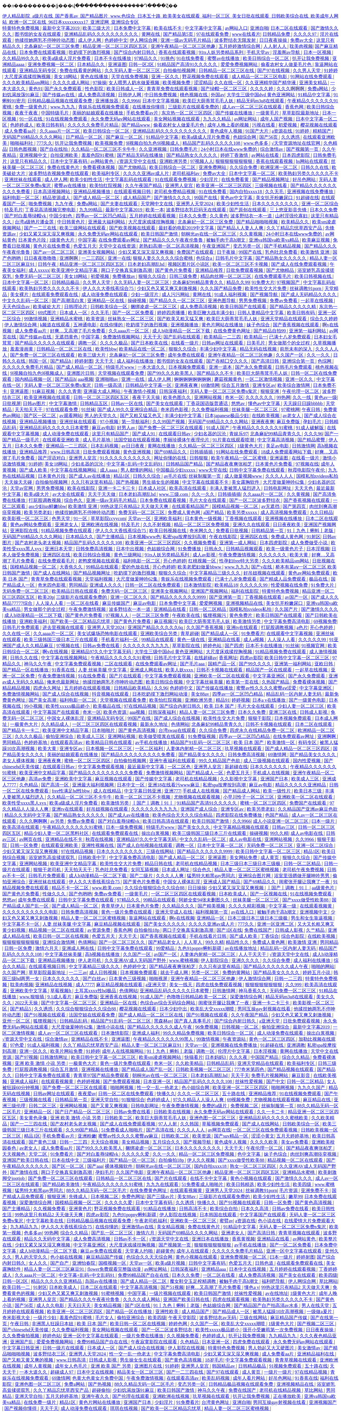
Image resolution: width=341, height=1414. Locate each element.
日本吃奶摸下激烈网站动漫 (160, 694)
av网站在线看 (265, 155)
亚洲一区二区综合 (319, 203)
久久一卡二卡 (271, 1111)
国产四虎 (234, 645)
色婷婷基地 (36, 742)
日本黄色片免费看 (274, 464)
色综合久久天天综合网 (150, 1257)
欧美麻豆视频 (316, 240)
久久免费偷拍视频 (21, 1335)
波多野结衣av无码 (218, 1317)
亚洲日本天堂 (59, 548)
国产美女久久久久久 (165, 924)
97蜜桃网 (290, 409)
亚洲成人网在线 (146, 669)
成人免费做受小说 (309, 542)
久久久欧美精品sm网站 (26, 82)
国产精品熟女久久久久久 (192, 155)
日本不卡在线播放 (113, 58)
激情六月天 (47, 948)
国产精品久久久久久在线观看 (45, 342)
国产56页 (269, 137)
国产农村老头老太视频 (38, 542)
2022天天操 (27, 1002)
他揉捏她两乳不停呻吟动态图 (45, 40)
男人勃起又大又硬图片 (271, 1347)
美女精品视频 (136, 1142)
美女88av (200, 694)
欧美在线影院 (81, 488)
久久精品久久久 (178, 905)
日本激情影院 (198, 585)
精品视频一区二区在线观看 (57, 930)
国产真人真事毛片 (193, 1020)
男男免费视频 (253, 300)
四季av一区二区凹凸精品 (101, 215)
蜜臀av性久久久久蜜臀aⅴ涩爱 (266, 688)
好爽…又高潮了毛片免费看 (78, 330)
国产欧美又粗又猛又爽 (180, 318)
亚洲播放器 (107, 100)
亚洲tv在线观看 (242, 627)
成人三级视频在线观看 (267, 760)
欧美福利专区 (106, 173)
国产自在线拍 (54, 149)
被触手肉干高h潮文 (226, 240)
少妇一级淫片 (145, 294)
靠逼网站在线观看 (148, 918)
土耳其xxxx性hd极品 (95, 990)
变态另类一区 (247, 246)
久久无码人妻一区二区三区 (133, 70)
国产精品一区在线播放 (26, 669)
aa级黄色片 (324, 887)
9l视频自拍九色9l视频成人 (153, 143)
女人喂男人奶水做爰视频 (135, 82)
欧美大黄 (299, 554)
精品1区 (122, 476)
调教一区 (88, 342)
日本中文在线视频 (248, 1269)
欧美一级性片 (277, 790)
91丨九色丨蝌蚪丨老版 (310, 530)
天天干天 (152, 336)
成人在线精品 (107, 790)
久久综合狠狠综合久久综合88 (155, 887)
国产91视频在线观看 (45, 1014)
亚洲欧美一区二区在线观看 (222, 675)
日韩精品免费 (276, 34)
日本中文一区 (131, 784)
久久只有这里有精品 (92, 482)
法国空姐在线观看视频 (137, 439)
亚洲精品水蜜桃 (67, 318)
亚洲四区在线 (254, 536)
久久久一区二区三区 (198, 1093)
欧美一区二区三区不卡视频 (241, 264)
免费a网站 (318, 88)
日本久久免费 (324, 209)
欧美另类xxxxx (242, 512)
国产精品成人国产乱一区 (148, 1069)
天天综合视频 (105, 1142)
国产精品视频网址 (271, 179)
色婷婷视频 (89, 1081)
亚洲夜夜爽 (187, 385)
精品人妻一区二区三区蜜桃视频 (247, 869)
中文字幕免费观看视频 (78, 663)
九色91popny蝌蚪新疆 (200, 948)
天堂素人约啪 (139, 1251)
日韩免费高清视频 (95, 548)
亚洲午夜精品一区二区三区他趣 (184, 46)
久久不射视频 (157, 524)
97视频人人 (201, 161)
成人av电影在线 (307, 833)
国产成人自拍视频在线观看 (145, 845)
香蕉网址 (228, 657)
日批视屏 (11, 403)
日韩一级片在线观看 (63, 1347)
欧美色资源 (115, 712)
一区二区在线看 (83, 603)
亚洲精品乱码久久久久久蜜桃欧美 (274, 1117)
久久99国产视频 (169, 421)
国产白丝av (95, 978)
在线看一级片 (185, 342)
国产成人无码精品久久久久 (309, 294)
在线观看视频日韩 (133, 191)
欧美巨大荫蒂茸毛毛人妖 (208, 100)
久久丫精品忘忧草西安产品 (295, 227)
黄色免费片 (241, 615)
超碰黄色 (165, 1251)
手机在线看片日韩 (208, 936)
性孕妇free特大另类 (239, 560)
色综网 (325, 361)
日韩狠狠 (199, 457)
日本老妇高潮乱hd (147, 264)
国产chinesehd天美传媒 (26, 1329)
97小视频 (110, 421)
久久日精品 (321, 512)
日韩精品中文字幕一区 (149, 385)
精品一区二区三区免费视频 (202, 524)
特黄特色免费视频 (21, 28)
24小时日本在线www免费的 (229, 149)
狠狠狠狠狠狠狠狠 (234, 161)
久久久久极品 (114, 342)
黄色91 (35, 88)
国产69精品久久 (171, 451)
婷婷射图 (83, 361)
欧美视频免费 (177, 82)
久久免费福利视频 (210, 409)
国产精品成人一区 (220, 633)
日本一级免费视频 (125, 827)
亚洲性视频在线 (98, 845)
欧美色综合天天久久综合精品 (183, 815)
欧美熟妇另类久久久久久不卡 (308, 173)
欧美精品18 (226, 585)
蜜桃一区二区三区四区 (87, 760)
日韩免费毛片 (184, 149)
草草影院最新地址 (301, 112)
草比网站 (328, 1281)
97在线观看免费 (213, 34)
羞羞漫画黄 (22, 349)
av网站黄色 (103, 161)
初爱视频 (288, 125)
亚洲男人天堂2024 (195, 203)
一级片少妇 (45, 1317)
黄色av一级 (325, 397)
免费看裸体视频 (99, 167)
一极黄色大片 (24, 724)
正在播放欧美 (287, 1396)
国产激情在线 (24, 1172)
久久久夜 (239, 1057)
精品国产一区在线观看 (269, 669)
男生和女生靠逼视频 (312, 918)
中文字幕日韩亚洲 (143, 790)
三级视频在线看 (271, 185)
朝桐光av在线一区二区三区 (209, 233)
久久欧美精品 (190, 1063)
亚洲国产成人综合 (199, 809)
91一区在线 (31, 118)
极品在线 (319, 579)
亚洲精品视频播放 (92, 191)
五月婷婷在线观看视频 (153, 215)
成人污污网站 (176, 294)
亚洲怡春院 (84, 1263)
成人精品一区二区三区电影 (260, 76)
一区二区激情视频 (264, 379)
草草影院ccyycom (108, 518)
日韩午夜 (47, 264)
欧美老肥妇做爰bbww (200, 566)
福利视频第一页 (212, 912)
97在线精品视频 (140, 706)
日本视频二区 (105, 1196)
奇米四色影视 (175, 409)
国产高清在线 (160, 1129)
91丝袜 (88, 409)
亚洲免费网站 (213, 167)
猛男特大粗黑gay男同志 (211, 875)
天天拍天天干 (29, 409)
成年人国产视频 (277, 118)
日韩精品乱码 (73, 1020)
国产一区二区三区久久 (122, 942)
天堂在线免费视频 (130, 76)
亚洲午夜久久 (95, 1396)
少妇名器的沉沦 (210, 433)
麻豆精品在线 (317, 1099)
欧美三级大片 (97, 28)
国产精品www (136, 125)
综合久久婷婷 (324, 318)
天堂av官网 (22, 488)
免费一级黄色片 (31, 106)
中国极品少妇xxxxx (176, 470)
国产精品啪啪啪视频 (257, 221)
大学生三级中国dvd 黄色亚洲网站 (261, 94)
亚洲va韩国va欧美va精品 (274, 240)
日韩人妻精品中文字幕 (261, 312)
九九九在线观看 (163, 1184)
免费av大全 (302, 40)
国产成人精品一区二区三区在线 (151, 1014)
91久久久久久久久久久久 (126, 457)
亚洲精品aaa (214, 1269)
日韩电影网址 (278, 488)
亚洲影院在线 (24, 530)
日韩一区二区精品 (208, 609)
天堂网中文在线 (157, 203)
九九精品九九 (24, 1226)
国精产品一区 (222, 663)
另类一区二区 (205, 972)
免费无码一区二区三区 (38, 276)
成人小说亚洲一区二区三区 (281, 821)
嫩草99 (295, 1196)
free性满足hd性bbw (71, 790)
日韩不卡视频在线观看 (220, 669)
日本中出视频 (130, 548)
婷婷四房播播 (171, 312)
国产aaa (95, 1166)
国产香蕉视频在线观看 (296, 324)
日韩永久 (214, 548)
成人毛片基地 (97, 439)
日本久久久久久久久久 (275, 203)
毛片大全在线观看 (208, 500)
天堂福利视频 (99, 579)
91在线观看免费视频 (176, 179)
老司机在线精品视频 (196, 778)
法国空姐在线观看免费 (92, 1014)
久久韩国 (190, 1123)
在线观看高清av (66, 742)
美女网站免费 (244, 857)
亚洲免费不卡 (315, 1190)
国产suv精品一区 (231, 1136)
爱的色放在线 (136, 566)
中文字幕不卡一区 (21, 924)
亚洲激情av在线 (138, 1226)
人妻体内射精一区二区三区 (194, 748)
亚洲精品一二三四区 (67, 445)
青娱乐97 (238, 433)
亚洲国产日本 (274, 778)
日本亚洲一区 (157, 1081)
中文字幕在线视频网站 (74, 470)
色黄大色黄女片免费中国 (98, 1378)
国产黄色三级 (43, 1142)
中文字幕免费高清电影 (287, 621)
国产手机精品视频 (283, 246)
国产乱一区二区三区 (112, 1232)
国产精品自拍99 (270, 330)
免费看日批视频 (232, 530)
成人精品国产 (137, 197)
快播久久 (166, 1093)
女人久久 (38, 1263)
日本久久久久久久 (269, 766)
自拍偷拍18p (147, 930)
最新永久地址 (154, 724)
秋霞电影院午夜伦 (307, 470)
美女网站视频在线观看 (177, 118)
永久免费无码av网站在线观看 (121, 118)
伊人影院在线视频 (178, 1214)
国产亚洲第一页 (226, 597)
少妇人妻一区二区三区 (301, 706)
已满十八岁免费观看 (290, 336)
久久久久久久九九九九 (146, 645)
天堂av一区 (140, 518)
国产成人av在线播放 (90, 476)
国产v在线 (262, 566)
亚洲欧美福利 (168, 518)
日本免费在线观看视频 (43, 52)
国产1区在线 (229, 930)
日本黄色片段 (32, 240)
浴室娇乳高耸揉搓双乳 (52, 857)
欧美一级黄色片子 (285, 548)
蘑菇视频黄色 (228, 379)
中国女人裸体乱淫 (66, 718)
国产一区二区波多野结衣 (255, 500)
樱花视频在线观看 (318, 125)
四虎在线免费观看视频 (219, 984)
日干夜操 (226, 252)
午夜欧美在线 (186, 615)
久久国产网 (14, 972)
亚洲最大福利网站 (107, 221)
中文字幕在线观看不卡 (206, 482)
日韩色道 (265, 1263)
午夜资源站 (235, 1039)
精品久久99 (237, 282)
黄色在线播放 (94, 76)
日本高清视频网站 (52, 191)
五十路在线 (234, 1093)
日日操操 (197, 887)
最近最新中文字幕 (146, 766)
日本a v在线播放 (269, 700)
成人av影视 (205, 554)
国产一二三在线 (40, 227)
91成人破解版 (310, 427)
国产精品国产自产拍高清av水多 (266, 1305)
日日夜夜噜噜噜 (40, 258)
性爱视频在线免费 (290, 585)
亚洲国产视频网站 (210, 591)
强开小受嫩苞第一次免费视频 (273, 1329)
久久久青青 (69, 391)
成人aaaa (109, 470)
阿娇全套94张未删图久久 (205, 899)
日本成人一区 (73, 312)
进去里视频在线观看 (63, 627)
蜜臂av (226, 1220)
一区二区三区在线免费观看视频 (266, 1129)
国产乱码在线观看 (182, 336)
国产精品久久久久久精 (293, 306)
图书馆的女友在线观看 (38, 34)
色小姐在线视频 (67, 1257)
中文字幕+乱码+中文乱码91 (135, 464)
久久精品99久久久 (21, 58)
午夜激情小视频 (140, 391)
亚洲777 (172, 790)
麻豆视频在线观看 (114, 778)
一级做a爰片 (320, 1311)
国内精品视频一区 (34, 379)
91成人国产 (218, 427)
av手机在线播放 (151, 742)
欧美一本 (155, 209)
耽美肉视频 (301, 46)
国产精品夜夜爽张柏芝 (229, 464)
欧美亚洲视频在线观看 (47, 397)
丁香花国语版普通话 (207, 403)
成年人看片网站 (249, 1378)
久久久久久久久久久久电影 (30, 912)
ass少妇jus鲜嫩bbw (47, 506)
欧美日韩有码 (50, 125)
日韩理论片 (76, 306)
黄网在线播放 (162, 445)
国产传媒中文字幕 (154, 778)
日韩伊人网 (130, 94)
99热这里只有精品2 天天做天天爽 (134, 506)
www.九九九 (63, 106)
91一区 (80, 518)
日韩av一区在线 (127, 403)
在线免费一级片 (40, 1402)
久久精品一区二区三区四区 (206, 445)
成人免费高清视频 (97, 94)
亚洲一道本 (221, 367)
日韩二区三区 (43, 1105)
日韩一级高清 (108, 385)
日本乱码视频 (105, 445)
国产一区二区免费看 (133, 312)
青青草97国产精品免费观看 (101, 1075)
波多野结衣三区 (50, 1353)
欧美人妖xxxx (179, 669)
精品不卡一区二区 (71, 887)
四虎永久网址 (47, 688)
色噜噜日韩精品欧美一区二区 (197, 996)
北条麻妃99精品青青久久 (198, 282)
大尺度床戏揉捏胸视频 (28, 76)
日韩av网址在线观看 (223, 342)
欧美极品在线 (107, 706)
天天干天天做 (102, 494)
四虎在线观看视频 (232, 1299)
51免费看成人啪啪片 (122, 1129)
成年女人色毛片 (71, 1366)
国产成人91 (144, 433)
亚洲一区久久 (165, 76)
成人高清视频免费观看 (284, 512)
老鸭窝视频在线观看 (99, 560)
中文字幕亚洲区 (269, 675)
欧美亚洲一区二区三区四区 (224, 185)
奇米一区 (234, 397)
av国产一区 (297, 597)
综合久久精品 (296, 1057)
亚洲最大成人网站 (102, 391)
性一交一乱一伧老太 (158, 1087)
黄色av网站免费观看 (31, 524)
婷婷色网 (178, 1323)
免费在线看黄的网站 (80, 70)
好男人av (126, 427)
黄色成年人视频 (226, 131)
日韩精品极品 (66, 282)
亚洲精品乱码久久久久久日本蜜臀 (54, 427)
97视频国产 (289, 282)
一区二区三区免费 (151, 615)
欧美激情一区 (281, 742)
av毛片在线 (175, 476)
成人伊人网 (90, 40)
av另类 (57, 821)
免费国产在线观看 (196, 252)
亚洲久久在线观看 (252, 524)
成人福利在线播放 (136, 361)
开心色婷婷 (174, 560)
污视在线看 (264, 125)
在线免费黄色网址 (232, 330)
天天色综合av (16, 306)
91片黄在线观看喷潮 (234, 439)
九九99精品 (91, 209)
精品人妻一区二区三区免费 (207, 712)
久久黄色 (219, 215)
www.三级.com (174, 494)
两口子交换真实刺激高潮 (127, 270)
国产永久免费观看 (63, 88)
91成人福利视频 (231, 294)
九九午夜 (64, 203)
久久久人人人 (279, 476)
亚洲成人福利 (146, 1033)
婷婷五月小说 (317, 972)
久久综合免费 (244, 167)
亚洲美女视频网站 (97, 252)
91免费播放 (190, 548)
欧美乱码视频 (216, 1378)
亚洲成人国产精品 (222, 881)
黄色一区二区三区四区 (272, 1039)
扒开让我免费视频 (311, 58)
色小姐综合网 (196, 1087)
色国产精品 (277, 815)
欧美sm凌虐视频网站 (160, 1057)
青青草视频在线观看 (299, 1232)
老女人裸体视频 (19, 760)
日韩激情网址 (54, 1057)
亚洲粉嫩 (87, 1136)
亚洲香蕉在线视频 (119, 996)
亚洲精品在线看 (170, 609)
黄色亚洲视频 (137, 451)
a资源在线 (282, 131)
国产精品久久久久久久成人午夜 (276, 966)
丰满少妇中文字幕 (219, 349)
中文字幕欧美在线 (45, 1220)
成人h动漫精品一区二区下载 (181, 330)
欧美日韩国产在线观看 (243, 306)
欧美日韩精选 (240, 1184)
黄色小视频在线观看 (251, 1178)
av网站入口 (236, 28)
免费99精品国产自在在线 (144, 1275)
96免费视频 (207, 1027)
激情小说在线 (110, 1027)
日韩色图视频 (23, 149)
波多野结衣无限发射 (235, 40)
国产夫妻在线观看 (119, 203)
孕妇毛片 (313, 421)
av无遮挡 (271, 506)
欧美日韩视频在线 (314, 276)
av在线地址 (276, 1293)
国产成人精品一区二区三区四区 (298, 748)
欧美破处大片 (47, 306)
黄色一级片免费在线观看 (127, 912)
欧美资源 (96, 318)
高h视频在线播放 (103, 954)
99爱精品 (166, 948)
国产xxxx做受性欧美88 (306, 899)
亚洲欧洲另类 (173, 161)
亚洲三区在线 (283, 712)
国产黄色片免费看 (174, 270)
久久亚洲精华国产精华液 (271, 82)
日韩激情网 (303, 445)
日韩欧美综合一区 (109, 306)
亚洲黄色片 (80, 1208)
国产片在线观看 (126, 675)
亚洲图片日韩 (81, 373)
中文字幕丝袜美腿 (205, 681)
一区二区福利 (149, 748)
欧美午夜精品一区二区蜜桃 (239, 457)
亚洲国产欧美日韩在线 (26, 1160)
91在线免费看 (190, 58)
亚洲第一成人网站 (238, 542)
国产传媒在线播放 (234, 112)
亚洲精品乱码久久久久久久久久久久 (101, 34)
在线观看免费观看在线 (55, 294)
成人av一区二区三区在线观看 (252, 106)
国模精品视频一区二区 (235, 506)
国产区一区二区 (40, 415)
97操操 (100, 82)
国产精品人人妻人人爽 (240, 227)
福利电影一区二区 (21, 197)
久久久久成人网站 (72, 82)
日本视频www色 (144, 536)
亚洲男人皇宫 (179, 185)
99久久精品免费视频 (184, 1033)
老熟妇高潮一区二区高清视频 (169, 246)
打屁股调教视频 (45, 500)
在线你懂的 (112, 324)
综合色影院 (293, 936)
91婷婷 (331, 70)
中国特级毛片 (55, 112)
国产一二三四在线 (29, 1123)
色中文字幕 (249, 1154)
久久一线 (302, 397)
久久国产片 (287, 609)
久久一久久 (319, 355)
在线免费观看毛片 (273, 276)
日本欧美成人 (233, 893)
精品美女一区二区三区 (140, 1372)
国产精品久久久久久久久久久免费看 (138, 754)
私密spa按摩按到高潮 (185, 536)
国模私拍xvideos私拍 (317, 476)
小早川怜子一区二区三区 (249, 796)
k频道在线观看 (55, 324)
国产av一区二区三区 (54, 252)
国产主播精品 (110, 536)
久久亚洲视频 (153, 149)
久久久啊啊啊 (291, 88)
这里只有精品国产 (111, 433)
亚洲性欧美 (167, 1311)
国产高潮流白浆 (68, 300)
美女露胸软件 (246, 482)
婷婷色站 (213, 645)
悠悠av (238, 403)
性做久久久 (54, 893)
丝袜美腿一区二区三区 (255, 409)
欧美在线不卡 (168, 28)
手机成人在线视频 (272, 772)
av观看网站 (70, 415)
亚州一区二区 (16, 1020)
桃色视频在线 (194, 94)
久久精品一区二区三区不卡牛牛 (104, 149)
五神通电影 (85, 324)
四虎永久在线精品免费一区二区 (263, 730)
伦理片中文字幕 (234, 1051)
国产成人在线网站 (52, 573)
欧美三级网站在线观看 (83, 227)
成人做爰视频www (243, 476)
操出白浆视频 (155, 833)
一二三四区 (93, 258)
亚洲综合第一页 (299, 361)
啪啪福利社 (22, 143)
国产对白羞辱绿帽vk (25, 215)
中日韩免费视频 (161, 94)
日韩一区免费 (24, 845)
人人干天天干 (252, 954)
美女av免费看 (295, 1142)
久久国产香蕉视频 (205, 627)
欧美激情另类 (247, 621)
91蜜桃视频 (113, 1293)
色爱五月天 (84, 246)
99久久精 (279, 833)
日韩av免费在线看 (101, 645)
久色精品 (29, 784)
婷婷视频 (241, 700)
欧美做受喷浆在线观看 (162, 736)
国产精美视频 (211, 905)
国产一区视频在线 (269, 893)
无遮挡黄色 (67, 336)
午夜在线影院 (223, 536)
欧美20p (46, 597)
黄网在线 (151, 34)
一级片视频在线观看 (170, 1293)
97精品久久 (146, 58)
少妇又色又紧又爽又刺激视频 (167, 288)
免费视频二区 (244, 1105)
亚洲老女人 (67, 524)
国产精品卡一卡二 (21, 730)
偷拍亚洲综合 (60, 736)
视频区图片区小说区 (189, 264)
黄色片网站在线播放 (223, 324)
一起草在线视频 (317, 300)
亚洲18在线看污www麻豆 (174, 784)
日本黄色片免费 (143, 905)
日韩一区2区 (141, 64)
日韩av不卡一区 (130, 1238)
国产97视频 (26, 1057)
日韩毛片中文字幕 (234, 258)
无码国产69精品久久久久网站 (33, 137)
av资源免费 (99, 930)
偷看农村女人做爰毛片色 (287, 64)
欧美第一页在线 (243, 681)
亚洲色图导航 (222, 300)
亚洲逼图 (117, 64)
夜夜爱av (87, 1093)
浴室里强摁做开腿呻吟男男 (302, 875)
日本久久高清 (255, 1208)
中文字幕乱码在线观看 (129, 179)
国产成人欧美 (33, 470)
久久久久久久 (259, 397)
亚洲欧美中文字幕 (74, 778)
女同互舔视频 (145, 869)
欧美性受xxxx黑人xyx (24, 803)
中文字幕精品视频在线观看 (241, 827)
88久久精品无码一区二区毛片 (97, 1190)
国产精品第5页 (178, 34)
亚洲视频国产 (323, 1402)
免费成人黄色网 (184, 512)
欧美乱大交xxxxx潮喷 (212, 1008)
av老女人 (292, 415)
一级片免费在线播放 (143, 1335)
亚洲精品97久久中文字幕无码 (101, 651)
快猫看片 (194, 1057)
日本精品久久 (91, 64)
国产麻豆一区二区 (125, 137)
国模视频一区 (112, 1263)
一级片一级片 (278, 1372)
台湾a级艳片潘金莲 (35, 221)
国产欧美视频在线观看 (132, 227)
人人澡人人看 (50, 603)
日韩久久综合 (147, 476)
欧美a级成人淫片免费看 (67, 58)
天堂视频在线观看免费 (121, 373)
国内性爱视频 (307, 760)
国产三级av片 (161, 1196)
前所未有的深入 (296, 349)
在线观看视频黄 (316, 905)
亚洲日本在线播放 (211, 1238)
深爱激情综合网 (246, 996)
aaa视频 (85, 379)
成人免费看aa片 (20, 131)
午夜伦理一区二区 (301, 391)
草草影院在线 (186, 645)
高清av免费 (41, 778)
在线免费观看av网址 (119, 240)
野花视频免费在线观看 (206, 76)
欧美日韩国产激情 (160, 233)
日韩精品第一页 (268, 530)
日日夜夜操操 (273, 40)
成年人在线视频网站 (123, 1051)
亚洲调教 (296, 1045)
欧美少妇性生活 (86, 179)
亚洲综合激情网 (59, 942)
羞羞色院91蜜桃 (98, 155)
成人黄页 (270, 857)
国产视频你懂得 (21, 1408)
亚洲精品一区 (211, 918)
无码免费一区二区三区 (26, 591)
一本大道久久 (151, 367)
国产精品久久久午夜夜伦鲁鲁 (173, 240)
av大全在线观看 (69, 494)
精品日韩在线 (159, 863)
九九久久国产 (311, 1087)
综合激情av (272, 149)
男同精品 (78, 585)
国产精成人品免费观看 (283, 579)
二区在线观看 (119, 663)
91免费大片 (263, 282)
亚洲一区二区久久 (129, 597)
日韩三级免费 (183, 276)
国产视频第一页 (303, 149)
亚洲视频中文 (33, 155)
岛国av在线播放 (101, 1281)
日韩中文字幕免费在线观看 (257, 470)
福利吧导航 (274, 1281)
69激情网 (210, 385)
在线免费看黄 (235, 179)
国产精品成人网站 (242, 790)
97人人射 (168, 1123)
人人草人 (193, 942)
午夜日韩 (311, 409)
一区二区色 (179, 766)
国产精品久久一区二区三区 (177, 300)
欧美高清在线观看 (188, 488)
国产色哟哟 (80, 893)
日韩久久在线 (315, 167)
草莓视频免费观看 (221, 1123)
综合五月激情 (235, 385)
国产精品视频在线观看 (291, 1069)
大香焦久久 (71, 566)
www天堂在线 (213, 470)
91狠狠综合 (133, 1099)
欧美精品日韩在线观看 (75, 591)
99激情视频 (36, 318)
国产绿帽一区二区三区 (224, 88)
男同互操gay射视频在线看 (264, 1008)
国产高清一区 (55, 784)
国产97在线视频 (274, 70)
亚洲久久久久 (246, 960)
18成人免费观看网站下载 (287, 451)
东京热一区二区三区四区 (187, 112)
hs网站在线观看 (312, 161)
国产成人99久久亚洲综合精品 (128, 409)
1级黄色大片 (62, 240)
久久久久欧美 (264, 1142)
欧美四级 (302, 1184)
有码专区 (308, 742)
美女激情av (309, 1347)
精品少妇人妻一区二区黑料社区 (57, 833)
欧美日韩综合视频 (92, 554)
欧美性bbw (106, 349)
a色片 (302, 627)
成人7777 (85, 984)
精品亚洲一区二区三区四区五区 (115, 46)
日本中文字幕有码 (69, 161)
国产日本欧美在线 (150, 342)
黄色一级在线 (191, 639)
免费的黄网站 (236, 972)
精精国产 (322, 131)
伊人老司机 (90, 960)
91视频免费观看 (286, 1366)
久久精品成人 (55, 724)
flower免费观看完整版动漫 (114, 1269)
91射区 (313, 536)
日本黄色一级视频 (204, 518)
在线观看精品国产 (191, 506)
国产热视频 (128, 482)
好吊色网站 (304, 179)
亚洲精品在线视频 (54, 984)
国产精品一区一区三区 (132, 1160)
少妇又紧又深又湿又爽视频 (47, 233)
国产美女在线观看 (165, 403)
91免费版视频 (202, 736)
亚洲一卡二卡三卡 (117, 488)
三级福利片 (95, 1160)
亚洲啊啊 (69, 258)
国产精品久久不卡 (216, 373)
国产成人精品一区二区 (97, 197)
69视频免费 (325, 621)
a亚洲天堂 (156, 984)
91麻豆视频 (44, 391)
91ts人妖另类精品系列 (222, 52)
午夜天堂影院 (182, 1317)
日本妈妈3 (216, 1057)
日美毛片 (256, 342)
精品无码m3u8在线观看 (260, 100)
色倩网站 (180, 724)
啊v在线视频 (55, 651)
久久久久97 (305, 34)
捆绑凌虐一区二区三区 (154, 306)
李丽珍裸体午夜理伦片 (186, 439)
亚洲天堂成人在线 (174, 912)
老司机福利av (186, 173)
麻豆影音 (301, 1075)
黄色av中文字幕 (237, 197)
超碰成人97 (62, 1372)
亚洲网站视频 (208, 397)
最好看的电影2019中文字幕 (187, 227)
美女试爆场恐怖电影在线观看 (107, 633)
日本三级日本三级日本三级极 (251, 863)
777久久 (44, 143)
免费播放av (124, 276)
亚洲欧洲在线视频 (100, 524)
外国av (217, 94)
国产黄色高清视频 (137, 730)
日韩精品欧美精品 (133, 688)
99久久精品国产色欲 (220, 760)
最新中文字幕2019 (61, 28)
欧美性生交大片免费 (266, 288)
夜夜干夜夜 (27, 112)
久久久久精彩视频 (247, 905)
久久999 (294, 984)
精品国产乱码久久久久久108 (211, 143)
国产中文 (275, 1081)
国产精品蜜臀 (311, 439)
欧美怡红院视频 (106, 185)
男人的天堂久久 (101, 415)
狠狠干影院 (260, 718)
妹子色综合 (259, 324)
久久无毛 (275, 191)
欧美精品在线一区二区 (142, 349)
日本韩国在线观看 (219, 1214)
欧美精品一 (255, 336)
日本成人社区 (152, 488)
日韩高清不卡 (193, 1208)
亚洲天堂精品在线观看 (284, 318)
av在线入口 (243, 912)
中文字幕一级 (283, 905)
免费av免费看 (284, 300)
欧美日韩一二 (16, 1287)
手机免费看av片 (142, 112)
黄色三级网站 (128, 554)
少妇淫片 (209, 179)
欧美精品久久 (295, 221)
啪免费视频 (41, 203)
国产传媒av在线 (59, 94)
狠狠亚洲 (270, 391)
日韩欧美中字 (92, 857)
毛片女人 (105, 1317)
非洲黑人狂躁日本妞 (53, 1323)
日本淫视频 (317, 548)
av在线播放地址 (241, 948)
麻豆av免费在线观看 (101, 1251)
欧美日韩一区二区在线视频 (61, 936)
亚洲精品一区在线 (106, 300)
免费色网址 (133, 1196)
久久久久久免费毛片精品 (94, 125)
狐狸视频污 (215, 615)
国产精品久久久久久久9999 (178, 597)
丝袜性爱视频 (249, 1081)
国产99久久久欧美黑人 (171, 373)
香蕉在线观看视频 (178, 52)
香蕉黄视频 (243, 1238)
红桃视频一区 (202, 560)
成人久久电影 (50, 1305)
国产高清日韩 (265, 361)
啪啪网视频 (122, 1087)
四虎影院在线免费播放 (239, 815)
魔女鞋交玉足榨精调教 (193, 1281)
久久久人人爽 (170, 875)
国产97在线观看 (223, 1372)
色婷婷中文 (116, 40)
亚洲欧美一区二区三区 (193, 1220)
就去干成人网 (174, 972)
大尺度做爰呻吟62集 (284, 482)
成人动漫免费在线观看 (105, 294)
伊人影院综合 (215, 960)
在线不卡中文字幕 (209, 1178)
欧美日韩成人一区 (126, 88)
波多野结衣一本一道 (251, 215)
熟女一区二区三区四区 (253, 1166)
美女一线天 (181, 984)
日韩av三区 (284, 827)
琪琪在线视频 (124, 1408)
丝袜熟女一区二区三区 (131, 318)
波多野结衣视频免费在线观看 (59, 173)
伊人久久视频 (201, 1160)
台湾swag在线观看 (178, 730)
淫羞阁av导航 (287, 52)
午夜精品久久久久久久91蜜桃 (263, 427)
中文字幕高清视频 (276, 439)
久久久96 (313, 433)
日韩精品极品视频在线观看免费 (60, 100)
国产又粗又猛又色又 (141, 415)
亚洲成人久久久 (106, 585)
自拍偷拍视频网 (180, 70)
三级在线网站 (160, 851)
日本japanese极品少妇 (227, 415)
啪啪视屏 (159, 978)
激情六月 (146, 1232)
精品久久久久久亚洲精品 (301, 784)
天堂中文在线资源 (118, 246)
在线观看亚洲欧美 (61, 439)
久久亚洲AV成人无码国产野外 (136, 960)
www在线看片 (246, 34)
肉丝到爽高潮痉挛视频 (314, 1154)
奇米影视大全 (16, 1317)
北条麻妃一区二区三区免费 (52, 46)
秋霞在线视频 (99, 839)
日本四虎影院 (296, 155)
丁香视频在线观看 (244, 518)
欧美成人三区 (91, 736)
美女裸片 (20, 294)
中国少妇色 (61, 215)
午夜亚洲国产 (216, 246)
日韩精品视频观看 (245, 548)
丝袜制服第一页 (205, 476)
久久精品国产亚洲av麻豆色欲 (308, 809)
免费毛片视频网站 (270, 1075)
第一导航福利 (136, 421)
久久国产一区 (290, 355)
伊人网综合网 (144, 40)
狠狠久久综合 (152, 276)
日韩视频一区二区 (240, 1027)
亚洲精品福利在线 (316, 1353)
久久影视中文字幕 (239, 778)
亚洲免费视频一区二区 (51, 64)
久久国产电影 (130, 1172)
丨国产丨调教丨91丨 (153, 803)
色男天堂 (61, 518)
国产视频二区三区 (316, 1323)
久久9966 (131, 100)
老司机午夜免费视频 (303, 869)
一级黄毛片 (268, 112)
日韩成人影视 (314, 712)
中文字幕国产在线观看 (57, 712)
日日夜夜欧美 (287, 524)
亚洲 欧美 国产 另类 (111, 1366)
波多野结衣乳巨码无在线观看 (196, 209)
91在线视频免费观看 (67, 118)
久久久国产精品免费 (221, 288)
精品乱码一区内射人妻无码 (294, 694)
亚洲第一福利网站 (308, 330)
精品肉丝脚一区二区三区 (226, 276)
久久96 (161, 688)
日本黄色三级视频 (128, 978)
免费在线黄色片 (64, 167)
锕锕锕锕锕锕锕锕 (193, 379)
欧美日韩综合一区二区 (266, 58)
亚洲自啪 (259, 28)
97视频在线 (307, 464)
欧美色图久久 (177, 397)
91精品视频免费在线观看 (67, 530)
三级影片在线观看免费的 (194, 106)
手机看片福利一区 (120, 639)
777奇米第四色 (249, 1069)
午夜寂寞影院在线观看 (154, 1341)
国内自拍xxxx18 (246, 191)
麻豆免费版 (289, 421)
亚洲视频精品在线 (245, 603)
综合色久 (74, 500)
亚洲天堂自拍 (105, 1099)
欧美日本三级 (308, 790)
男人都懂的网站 (137, 470)
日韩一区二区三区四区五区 (101, 397)
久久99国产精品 (82, 1129)
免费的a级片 (215, 1105)
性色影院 (95, 88)
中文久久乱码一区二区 (26, 300)
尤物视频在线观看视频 (197, 796)
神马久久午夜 (38, 663)
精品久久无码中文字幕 (28, 815)
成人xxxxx (39, 270)
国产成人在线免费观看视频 (299, 264)
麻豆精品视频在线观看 (117, 924)
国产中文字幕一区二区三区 (69, 1002)
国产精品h (61, 361)
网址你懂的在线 (170, 457)
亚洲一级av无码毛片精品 (186, 40)
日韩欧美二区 (119, 1117)
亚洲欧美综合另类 (159, 633)
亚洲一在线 (119, 258)
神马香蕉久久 (252, 990)
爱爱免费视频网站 (240, 64)
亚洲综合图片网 (255, 875)
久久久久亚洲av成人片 (146, 173)
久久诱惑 (291, 137)
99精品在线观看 (103, 566)
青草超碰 (189, 633)
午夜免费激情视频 (238, 554)
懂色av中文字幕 (264, 403)
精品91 (223, 700)
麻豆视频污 (165, 621)
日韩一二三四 (288, 978)
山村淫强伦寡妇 (292, 215)
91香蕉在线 (64, 669)
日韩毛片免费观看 (294, 367)
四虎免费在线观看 (252, 1341)
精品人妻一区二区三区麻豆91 (152, 1045)
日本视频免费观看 (187, 367)
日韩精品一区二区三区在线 (227, 70)
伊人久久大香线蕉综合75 (109, 288)
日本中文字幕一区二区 (252, 173)
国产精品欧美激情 (61, 1184)
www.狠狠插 (32, 996)
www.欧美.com (107, 887)
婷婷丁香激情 (234, 155)
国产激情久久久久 (173, 197)
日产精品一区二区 (85, 137)
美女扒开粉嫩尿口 (275, 197)
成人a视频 (254, 639)
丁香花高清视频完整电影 (51, 209)
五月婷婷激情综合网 (240, 46)
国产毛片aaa (193, 663)
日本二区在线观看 (290, 28)
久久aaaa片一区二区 (60, 131)
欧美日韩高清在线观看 (166, 821)
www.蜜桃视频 (184, 960)
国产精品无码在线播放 (140, 155)
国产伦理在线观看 (131, 1396)
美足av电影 (278, 445)
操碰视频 (137, 300)
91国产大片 (257, 131)
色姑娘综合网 (161, 548)
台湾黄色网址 (216, 1402)
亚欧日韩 (324, 663)
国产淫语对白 (52, 457)
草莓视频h (61, 990)
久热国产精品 (276, 681)
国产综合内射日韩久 (135, 52)
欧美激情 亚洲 (316, 252)
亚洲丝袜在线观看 (23, 179)
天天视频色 (14, 1154)
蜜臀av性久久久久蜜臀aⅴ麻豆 (128, 1136)
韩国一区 (38, 361)
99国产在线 (206, 197)
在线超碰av (205, 657)
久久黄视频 (251, 233)
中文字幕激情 (63, 403)
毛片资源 (289, 1190)
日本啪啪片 (104, 730)
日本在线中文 (66, 1160)
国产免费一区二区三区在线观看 (43, 355)
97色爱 (17, 1045)
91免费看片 (252, 633)
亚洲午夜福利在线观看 (173, 760)
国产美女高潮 (43, 700)
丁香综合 (269, 936)
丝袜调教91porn (306, 288)
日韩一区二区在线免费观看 (153, 585)
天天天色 (304, 488)
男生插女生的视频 (161, 482)
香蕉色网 (295, 106)
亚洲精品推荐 (209, 270)
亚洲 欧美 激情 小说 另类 (41, 1063)
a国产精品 (214, 512)
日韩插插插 (202, 451)
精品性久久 (238, 942)
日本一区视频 (317, 52)
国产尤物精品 (132, 167)
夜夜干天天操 (146, 397)
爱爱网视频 (211, 603)
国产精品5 (21, 1008)
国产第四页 (295, 506)
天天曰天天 (80, 1305)
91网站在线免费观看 (311, 76)
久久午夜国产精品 (144, 185)
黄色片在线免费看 (52, 246)
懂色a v (251, 1287)
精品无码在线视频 (259, 349)
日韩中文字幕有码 (208, 1263)
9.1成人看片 (60, 996)
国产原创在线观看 (248, 209)
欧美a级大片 (37, 494)
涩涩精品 (203, 82)
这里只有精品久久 (29, 161)
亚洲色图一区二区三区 (213, 1117)
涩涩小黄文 (262, 1136)
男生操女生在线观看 (141, 1359)
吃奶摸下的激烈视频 (90, 52)
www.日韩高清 (65, 451)
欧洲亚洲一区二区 (279, 167)
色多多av (33, 1232)
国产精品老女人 (165, 942)
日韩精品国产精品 (185, 464)
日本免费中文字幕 (133, 28)
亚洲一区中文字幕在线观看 (294, 1251)
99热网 (283, 397)
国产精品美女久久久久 (202, 754)
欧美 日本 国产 (219, 706)
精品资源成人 (56, 197)
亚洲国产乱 (22, 1341)
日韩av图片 (35, 403)
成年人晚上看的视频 (228, 125)
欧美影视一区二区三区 (26, 518)
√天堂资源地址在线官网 (296, 143)
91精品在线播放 (160, 1208)
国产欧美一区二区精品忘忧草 (80, 621)
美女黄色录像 (33, 1117)
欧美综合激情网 (294, 385)
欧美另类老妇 (38, 512)
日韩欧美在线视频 (173, 1111)
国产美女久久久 (194, 827)
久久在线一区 (228, 82)
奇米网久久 (201, 530)
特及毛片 (13, 209)
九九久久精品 (217, 118)
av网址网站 (246, 118)
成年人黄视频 (38, 1366)
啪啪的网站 (322, 966)
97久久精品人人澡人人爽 (199, 1099)
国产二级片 (142, 875)
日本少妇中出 (173, 1008)
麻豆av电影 (103, 427)
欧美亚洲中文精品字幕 (75, 270)
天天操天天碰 (18, 482)
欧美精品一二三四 (223, 336)
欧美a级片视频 (170, 1263)
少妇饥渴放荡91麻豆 (134, 1390)
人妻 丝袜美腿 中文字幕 (103, 669)
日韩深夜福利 (173, 391)
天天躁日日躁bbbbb (303, 403)
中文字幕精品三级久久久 (215, 573)
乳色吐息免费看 (282, 252)
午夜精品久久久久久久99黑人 (163, 1039)
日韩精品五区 (94, 403)
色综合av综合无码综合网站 (168, 1002)
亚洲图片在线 (148, 1366)
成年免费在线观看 (187, 355)
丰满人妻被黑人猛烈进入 (236, 488)
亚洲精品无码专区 (38, 70)
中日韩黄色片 (71, 221)
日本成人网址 (176, 869)
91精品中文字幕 (314, 94)
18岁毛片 (214, 1359)
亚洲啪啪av (107, 379)
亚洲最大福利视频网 (93, 784)
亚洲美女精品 (313, 82)
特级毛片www (120, 367)
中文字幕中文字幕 (204, 28)
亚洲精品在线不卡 (64, 839)
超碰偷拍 (101, 1390)
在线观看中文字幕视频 (290, 633)
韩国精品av (224, 1366)
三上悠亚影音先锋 (289, 209)
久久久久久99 (254, 585)
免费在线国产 (258, 930)
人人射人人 (275, 46)
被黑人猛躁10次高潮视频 (279, 1311)
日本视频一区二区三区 (109, 748)
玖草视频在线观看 (244, 748)
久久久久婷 (262, 88)
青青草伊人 (112, 905)
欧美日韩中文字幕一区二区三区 (297, 657)
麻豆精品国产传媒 (105, 1257)
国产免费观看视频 (122, 1081)
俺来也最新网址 (63, 681)
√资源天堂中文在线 (137, 161)
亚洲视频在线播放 (284, 518)
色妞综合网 (245, 137)
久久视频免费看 (200, 542)
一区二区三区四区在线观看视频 (105, 724)
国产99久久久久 (255, 663)
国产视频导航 (264, 294)
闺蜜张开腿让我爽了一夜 (305, 881)
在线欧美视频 (266, 415)
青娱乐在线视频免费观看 (104, 106)
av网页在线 (31, 839)
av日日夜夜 (134, 445)
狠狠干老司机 (47, 869)
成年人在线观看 (193, 1251)
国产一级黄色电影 (308, 700)
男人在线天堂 (315, 1305)
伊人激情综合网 (21, 324)
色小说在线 (270, 1220)
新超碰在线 (236, 766)
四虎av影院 (251, 657)
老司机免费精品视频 (175, 191)
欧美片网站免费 (67, 1051)
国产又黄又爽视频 (110, 1105)
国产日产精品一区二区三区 (83, 1111)
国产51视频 (172, 1287)
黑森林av (163, 1020)
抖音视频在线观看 (111, 694)
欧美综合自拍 (224, 1208)
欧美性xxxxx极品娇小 (68, 706)
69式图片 (47, 312)
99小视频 (34, 706)
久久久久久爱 (136, 1154)
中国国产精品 (265, 1057)
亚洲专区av (263, 385)
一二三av (78, 972)
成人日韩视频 (103, 972)
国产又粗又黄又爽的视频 (28, 1359)
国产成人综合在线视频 (66, 694)
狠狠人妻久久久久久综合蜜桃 (163, 258)
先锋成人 (78, 1196)
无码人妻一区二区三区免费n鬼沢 (58, 385)
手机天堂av (259, 52)
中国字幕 (87, 240)
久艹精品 (316, 930)
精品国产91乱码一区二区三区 (201, 742)
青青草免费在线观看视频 (173, 88)
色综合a (204, 258)
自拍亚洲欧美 (64, 155)
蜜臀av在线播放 (224, 58)
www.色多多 (256, 143)
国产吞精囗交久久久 (227, 361)
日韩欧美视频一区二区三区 (204, 1069)
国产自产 (60, 1263)
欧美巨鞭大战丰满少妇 (211, 312)
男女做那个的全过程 (289, 342)
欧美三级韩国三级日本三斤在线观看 (61, 639)
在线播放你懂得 (149, 106)
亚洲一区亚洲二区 (276, 924)
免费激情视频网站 (122, 336)
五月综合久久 (166, 1142)
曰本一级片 (324, 821)
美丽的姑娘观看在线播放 (98, 112)
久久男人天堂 (307, 70)
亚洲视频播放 (185, 324)
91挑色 (167, 58)
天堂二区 (38, 1154)
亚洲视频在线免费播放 (310, 191)
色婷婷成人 (22, 125)
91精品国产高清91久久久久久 (187, 64)
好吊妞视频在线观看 (264, 573)
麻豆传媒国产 (116, 603)
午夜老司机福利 (151, 1220)
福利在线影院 (245, 591)
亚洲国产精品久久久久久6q (156, 627)
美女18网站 (66, 76)
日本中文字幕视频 (161, 100)
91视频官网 (313, 645)
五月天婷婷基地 (293, 1136)
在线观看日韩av (175, 433)
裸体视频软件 (119, 1166)
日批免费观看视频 (245, 270)
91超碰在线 (307, 197)
